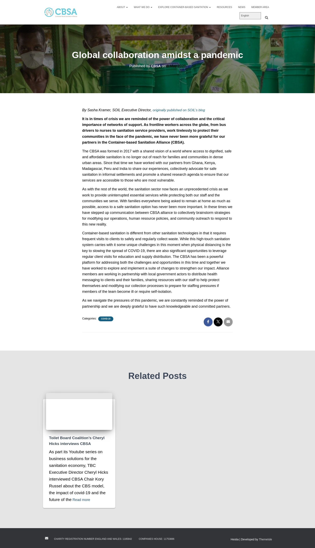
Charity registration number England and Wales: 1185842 (93, 538)
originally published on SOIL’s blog (180, 110)
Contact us (46, 538)
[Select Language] (250, 15)
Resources (224, 7)
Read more (83, 499)
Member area (260, 7)
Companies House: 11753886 (156, 538)
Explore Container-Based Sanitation (184, 7)
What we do (143, 7)
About (122, 7)
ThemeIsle (265, 539)
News (241, 7)
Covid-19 (105, 319)
